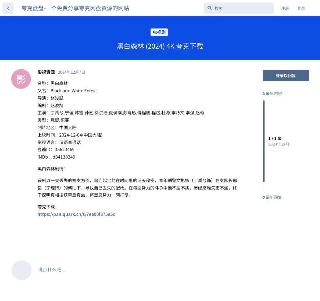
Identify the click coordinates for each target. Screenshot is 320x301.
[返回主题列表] (8, 8)
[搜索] (239, 8)
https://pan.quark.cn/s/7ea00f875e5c (76, 214)
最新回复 (272, 197)
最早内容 (272, 93)
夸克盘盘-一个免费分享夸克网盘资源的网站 (75, 8)
